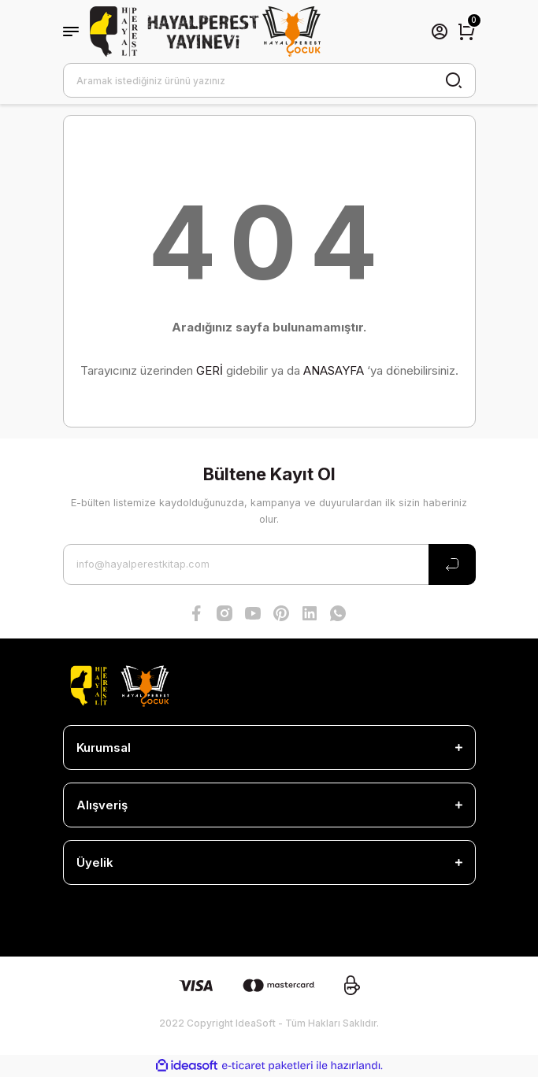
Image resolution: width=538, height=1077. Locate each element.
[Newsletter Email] (269, 564)
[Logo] (205, 31)
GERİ (209, 370)
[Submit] (452, 564)
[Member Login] (439, 31)
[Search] (269, 80)
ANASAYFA (333, 370)
